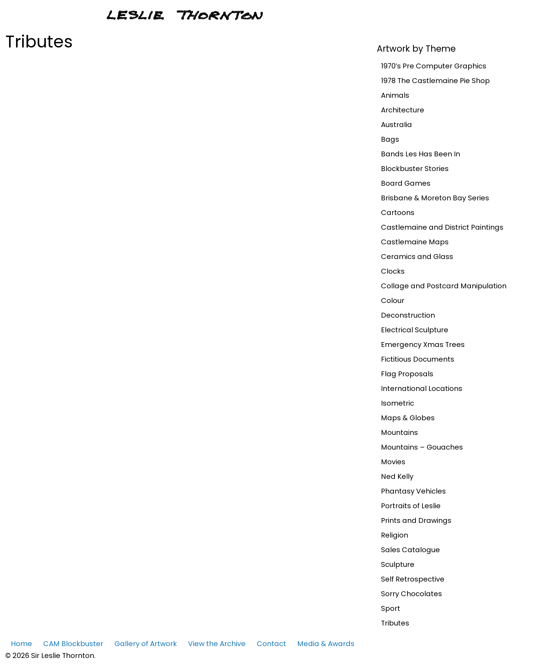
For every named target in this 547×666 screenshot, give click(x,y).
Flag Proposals (407, 374)
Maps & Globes (408, 418)
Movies (393, 462)
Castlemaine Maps (415, 242)
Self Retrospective (412, 579)
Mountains (399, 432)
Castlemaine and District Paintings (442, 227)
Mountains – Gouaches (422, 447)
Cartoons (397, 212)
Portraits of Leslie (411, 506)
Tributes (395, 623)
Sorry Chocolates (411, 594)
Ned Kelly (397, 476)
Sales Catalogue (410, 550)
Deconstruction (408, 315)
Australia (396, 125)
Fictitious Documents (417, 359)
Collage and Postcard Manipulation (444, 286)
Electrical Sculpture (414, 330)
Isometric (397, 403)
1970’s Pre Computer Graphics (433, 66)
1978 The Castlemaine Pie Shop (435, 81)
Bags (390, 139)
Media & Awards (325, 644)
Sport (390, 608)
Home (21, 644)
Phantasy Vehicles (413, 491)
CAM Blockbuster (73, 644)
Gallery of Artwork (145, 644)
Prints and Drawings (416, 520)
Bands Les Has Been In (420, 154)
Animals (395, 95)
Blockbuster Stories (415, 168)
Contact (271, 644)
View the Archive (217, 644)
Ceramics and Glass (417, 256)
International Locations (421, 388)
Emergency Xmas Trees (423, 344)
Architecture (402, 110)
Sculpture (397, 564)
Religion (394, 535)
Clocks (393, 271)
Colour (392, 300)
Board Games (405, 183)
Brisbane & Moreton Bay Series (435, 198)
